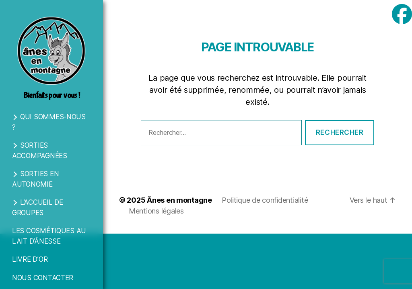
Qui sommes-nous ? (49, 122)
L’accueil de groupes (37, 207)
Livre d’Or (29, 259)
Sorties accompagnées (39, 150)
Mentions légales (156, 211)
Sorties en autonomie (35, 179)
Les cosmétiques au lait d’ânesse (49, 236)
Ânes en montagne (179, 200)
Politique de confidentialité (265, 200)
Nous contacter (42, 278)
